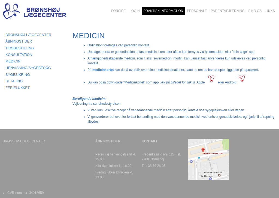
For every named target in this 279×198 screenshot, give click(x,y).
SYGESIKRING (17, 75)
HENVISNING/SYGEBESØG (28, 68)
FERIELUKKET (17, 88)
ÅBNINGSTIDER (18, 41)
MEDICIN (12, 61)
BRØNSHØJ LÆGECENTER (28, 35)
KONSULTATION (18, 55)
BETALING (14, 81)
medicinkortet (103, 70)
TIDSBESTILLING (19, 48)
